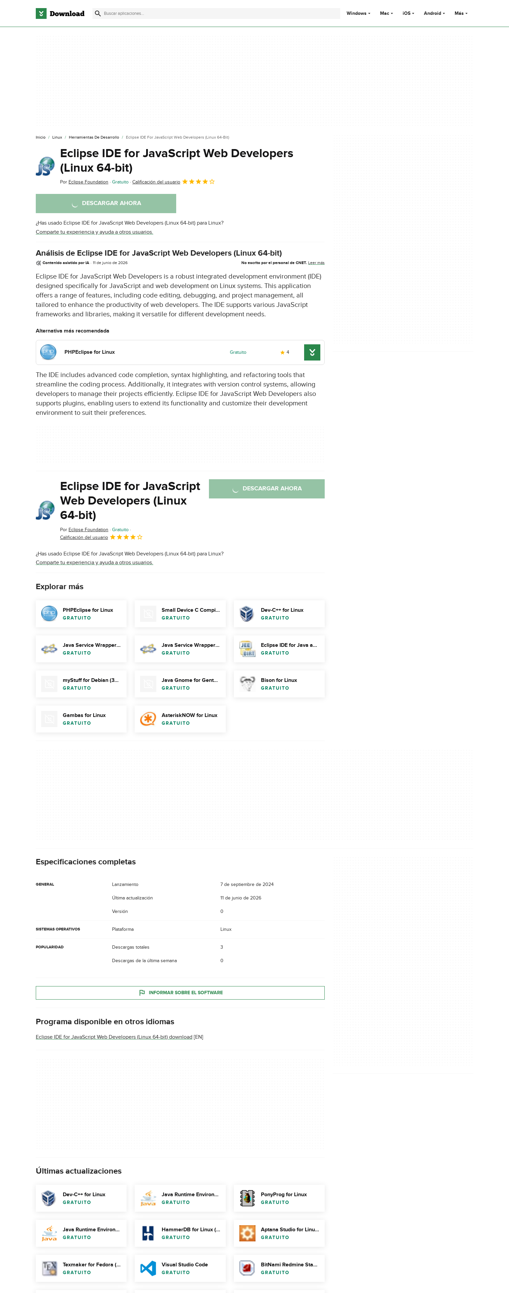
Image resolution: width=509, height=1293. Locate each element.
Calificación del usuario (173, 181)
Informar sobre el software (180, 993)
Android (432, 13)
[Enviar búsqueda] (97, 13)
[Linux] (57, 137)
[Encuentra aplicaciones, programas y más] (216, 13)
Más (462, 13)
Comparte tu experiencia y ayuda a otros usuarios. (94, 232)
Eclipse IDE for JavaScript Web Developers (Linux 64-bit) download (114, 1037)
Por (84, 182)
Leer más (316, 262)
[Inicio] (41, 137)
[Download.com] (60, 13)
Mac (384, 13)
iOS (406, 13)
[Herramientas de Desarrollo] (94, 137)
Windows (357, 13)
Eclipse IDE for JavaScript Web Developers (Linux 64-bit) (176, 160)
